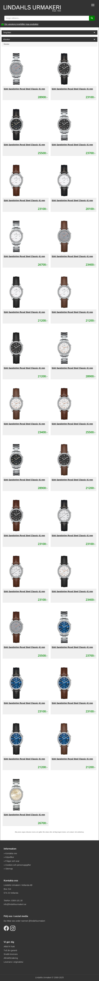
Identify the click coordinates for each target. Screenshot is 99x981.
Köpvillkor (9, 857)
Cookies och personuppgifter (18, 865)
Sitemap (9, 869)
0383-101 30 (17, 900)
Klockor (6, 44)
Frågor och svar (12, 861)
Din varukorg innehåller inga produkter (21, 24)
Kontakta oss (11, 853)
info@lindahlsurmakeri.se (15, 904)
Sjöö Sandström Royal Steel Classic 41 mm (24, 89)
